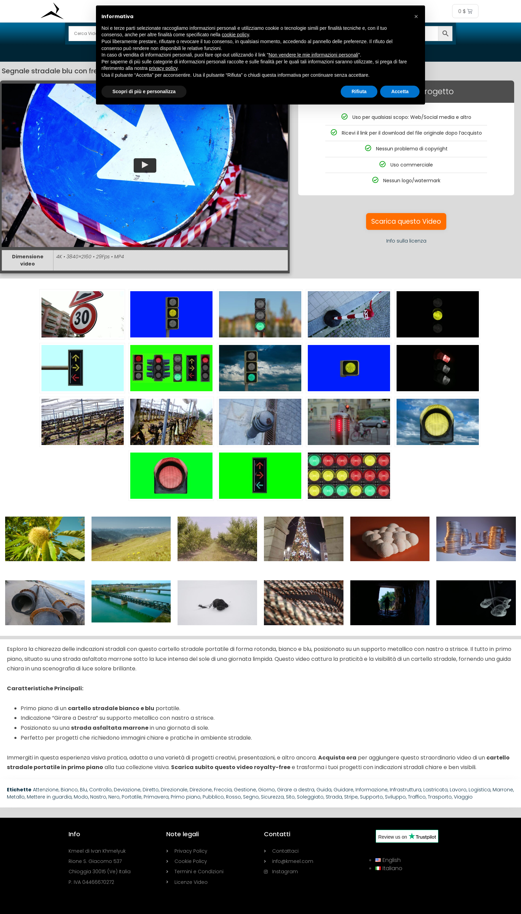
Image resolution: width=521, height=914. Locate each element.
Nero (114, 796)
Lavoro (458, 789)
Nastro (98, 796)
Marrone (503, 789)
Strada (334, 796)
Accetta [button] (400, 91)
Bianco (69, 789)
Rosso (233, 796)
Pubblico (213, 796)
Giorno (266, 789)
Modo (81, 796)
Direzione (201, 789)
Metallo (16, 796)
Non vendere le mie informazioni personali (313, 55)
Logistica (479, 789)
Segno (251, 796)
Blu (83, 789)
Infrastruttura (405, 789)
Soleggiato (310, 796)
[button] (145, 165)
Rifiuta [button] (359, 91)
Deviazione (127, 789)
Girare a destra (295, 789)
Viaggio (463, 796)
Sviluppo (395, 796)
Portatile (132, 796)
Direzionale (174, 789)
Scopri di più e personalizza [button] (143, 91)
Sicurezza (272, 796)
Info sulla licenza (406, 240)
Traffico (417, 796)
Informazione (371, 789)
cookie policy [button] (235, 34)
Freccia (223, 789)
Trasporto (440, 796)
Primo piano (186, 796)
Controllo (100, 789)
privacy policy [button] (163, 68)
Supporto (371, 796)
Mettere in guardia (49, 796)
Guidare (343, 789)
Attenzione (46, 789)
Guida (323, 789)
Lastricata (435, 789)
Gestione (245, 789)
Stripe (351, 796)
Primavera (156, 796)
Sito (290, 796)
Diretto (151, 789)
